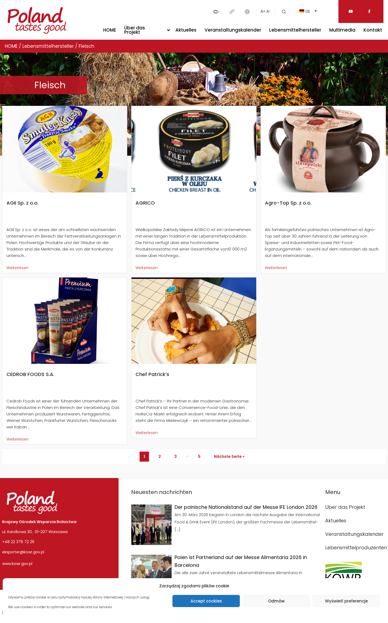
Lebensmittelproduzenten (356, 547)
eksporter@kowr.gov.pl (23, 552)
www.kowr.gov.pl (17, 563)
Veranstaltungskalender (233, 30)
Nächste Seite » (229, 456)
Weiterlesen (17, 267)
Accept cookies (206, 601)
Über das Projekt (134, 30)
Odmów (276, 601)
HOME (109, 30)
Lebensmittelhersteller (295, 30)
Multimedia (342, 30)
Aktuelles (185, 30)
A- (268, 11)
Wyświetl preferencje (346, 601)
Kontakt (372, 30)
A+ (263, 11)
